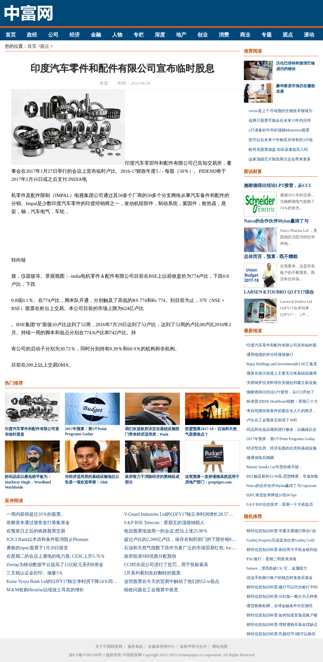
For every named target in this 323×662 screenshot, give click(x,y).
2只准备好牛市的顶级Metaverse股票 (279, 130)
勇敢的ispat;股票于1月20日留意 (37, 547)
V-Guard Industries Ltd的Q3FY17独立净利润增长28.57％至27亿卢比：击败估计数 (203, 514)
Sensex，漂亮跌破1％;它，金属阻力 (277, 568)
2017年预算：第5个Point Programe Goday (281, 439)
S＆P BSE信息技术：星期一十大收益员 (280, 504)
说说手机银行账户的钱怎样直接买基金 (280, 577)
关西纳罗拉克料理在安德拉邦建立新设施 (282, 382)
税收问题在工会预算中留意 (151, 589)
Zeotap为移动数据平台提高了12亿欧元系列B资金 (54, 564)
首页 (10, 34)
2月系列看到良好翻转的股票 (152, 573)
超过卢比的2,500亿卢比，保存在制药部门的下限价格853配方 (184, 539)
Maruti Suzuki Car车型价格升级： (275, 467)
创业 (202, 34)
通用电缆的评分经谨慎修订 (270, 354)
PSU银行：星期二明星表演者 (272, 559)
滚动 (309, 34)
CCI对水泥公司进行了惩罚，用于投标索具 (166, 564)
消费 (224, 34)
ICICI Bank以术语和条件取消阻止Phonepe (47, 539)
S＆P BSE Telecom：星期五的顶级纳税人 (164, 522)
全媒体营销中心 (161, 646)
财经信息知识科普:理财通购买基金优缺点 (282, 624)
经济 (74, 34)
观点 (288, 34)
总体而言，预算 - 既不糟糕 (270, 256)
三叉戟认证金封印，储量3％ (34, 573)
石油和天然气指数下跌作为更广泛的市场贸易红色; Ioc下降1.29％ (188, 547)
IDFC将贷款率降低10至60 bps (272, 495)
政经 (32, 34)
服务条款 (135, 646)
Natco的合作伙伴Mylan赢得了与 (276, 221)
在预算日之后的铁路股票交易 (35, 531)
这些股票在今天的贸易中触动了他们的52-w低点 (171, 581)
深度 (160, 34)
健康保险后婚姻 (260, 457)
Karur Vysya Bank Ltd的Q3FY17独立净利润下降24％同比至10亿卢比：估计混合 (84, 581)
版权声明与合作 (193, 646)
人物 (117, 34)
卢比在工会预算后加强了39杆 (272, 420)
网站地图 (220, 646)
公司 (53, 34)
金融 (96, 34)
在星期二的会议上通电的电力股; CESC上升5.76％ (55, 556)
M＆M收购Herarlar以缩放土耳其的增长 (45, 589)
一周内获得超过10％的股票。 (35, 514)
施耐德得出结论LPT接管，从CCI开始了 (280, 392)
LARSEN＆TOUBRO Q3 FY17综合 (279, 292)
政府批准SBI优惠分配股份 (150, 556)
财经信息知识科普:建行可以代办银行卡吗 (282, 587)
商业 (245, 34)
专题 (266, 34)
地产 (181, 34)
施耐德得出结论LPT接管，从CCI (277, 185)
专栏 (138, 34)
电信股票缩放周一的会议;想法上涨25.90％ (166, 531)
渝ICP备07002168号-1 (87, 655)
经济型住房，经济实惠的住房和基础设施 (282, 448)
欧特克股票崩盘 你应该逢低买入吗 (278, 149)
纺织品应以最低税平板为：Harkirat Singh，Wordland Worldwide (28, 482)
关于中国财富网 (108, 646)
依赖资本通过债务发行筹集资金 (38, 522)
